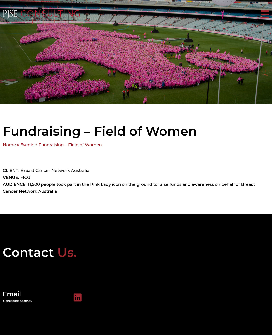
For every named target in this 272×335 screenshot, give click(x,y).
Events (27, 144)
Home (9, 144)
